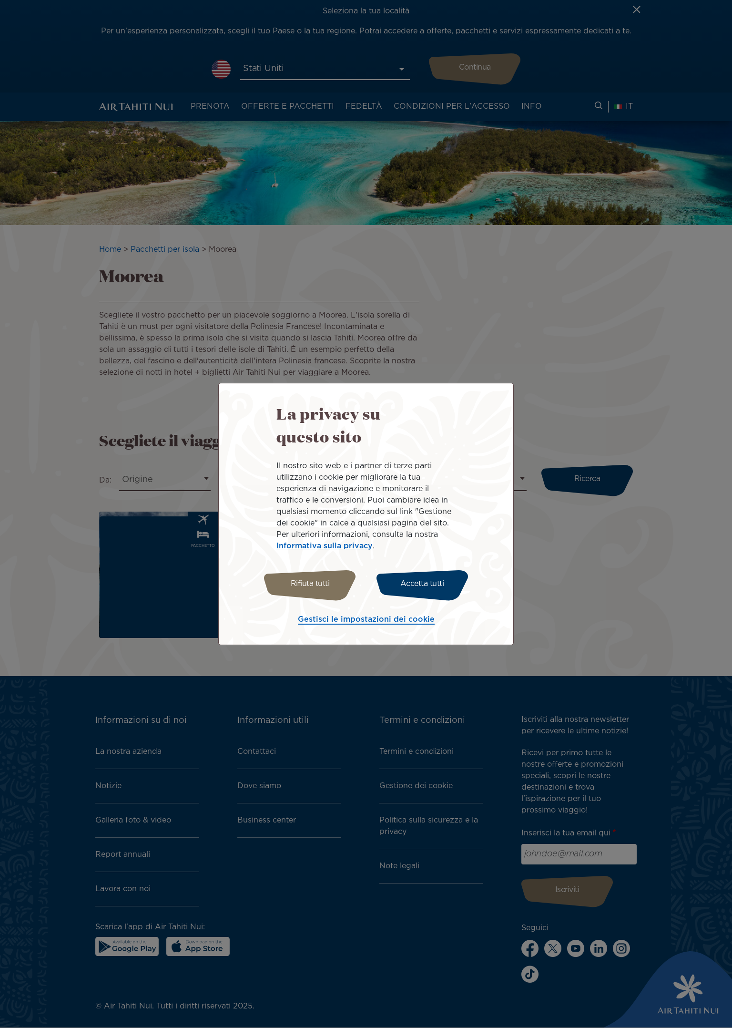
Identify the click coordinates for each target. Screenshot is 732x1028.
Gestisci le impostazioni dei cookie (366, 619)
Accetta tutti (422, 583)
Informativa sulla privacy (324, 546)
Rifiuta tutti (310, 583)
